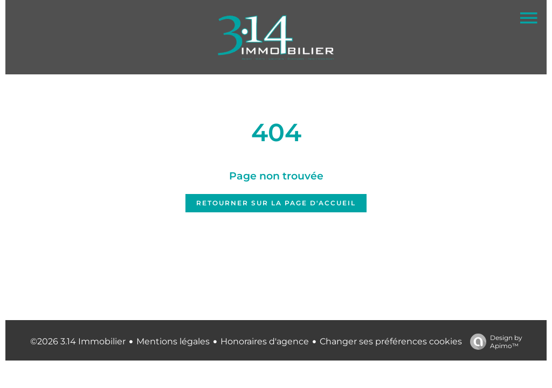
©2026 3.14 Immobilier (78, 341)
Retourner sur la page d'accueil (276, 203)
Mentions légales (173, 341)
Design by (493, 342)
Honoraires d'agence (264, 341)
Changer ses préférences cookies (391, 341)
